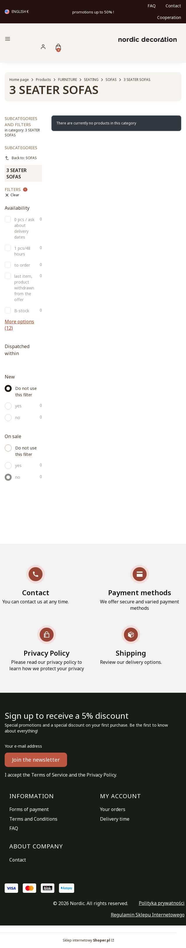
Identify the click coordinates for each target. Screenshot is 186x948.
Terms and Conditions (33, 819)
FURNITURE (67, 79)
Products (43, 79)
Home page (19, 79)
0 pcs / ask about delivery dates (24, 228)
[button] (32, 39)
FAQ (152, 5)
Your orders (112, 809)
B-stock (21, 310)
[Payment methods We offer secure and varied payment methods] (139, 588)
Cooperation (169, 17)
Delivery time (114, 819)
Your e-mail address (23, 746)
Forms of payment (29, 809)
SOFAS (111, 79)
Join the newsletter (36, 759)
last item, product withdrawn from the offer (24, 287)
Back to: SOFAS (21, 157)
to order (22, 265)
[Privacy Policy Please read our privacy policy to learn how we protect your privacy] (46, 648)
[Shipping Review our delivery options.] (131, 645)
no (17, 417)
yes (18, 406)
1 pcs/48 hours (22, 251)
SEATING (91, 79)
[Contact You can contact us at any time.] (35, 584)
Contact (173, 5)
